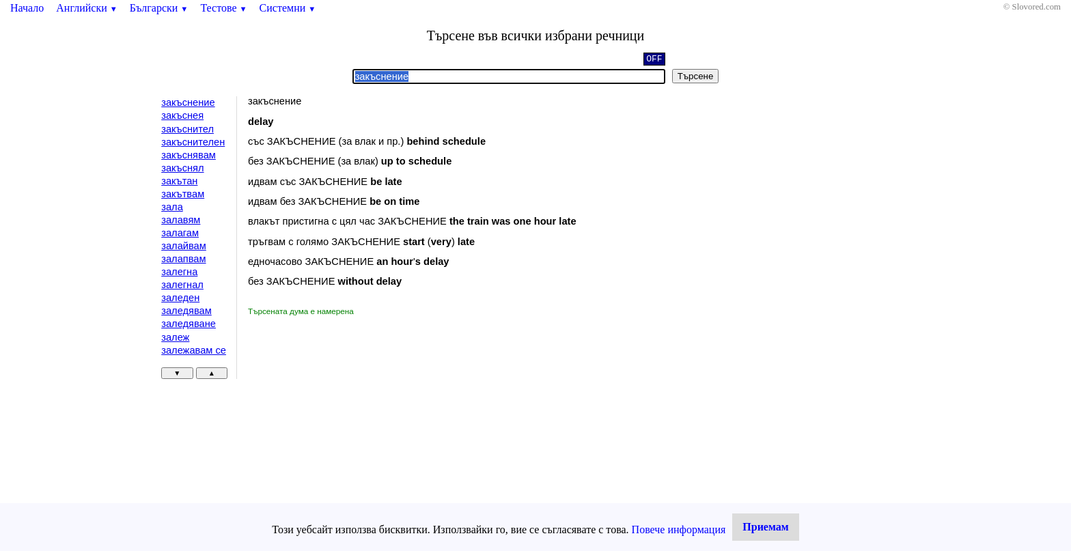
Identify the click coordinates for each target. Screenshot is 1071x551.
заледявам (186, 310)
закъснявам (188, 155)
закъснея (182, 115)
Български (159, 8)
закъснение (187, 102)
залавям (180, 219)
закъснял (182, 168)
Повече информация (679, 529)
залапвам (183, 258)
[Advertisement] (363, 419)
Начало (27, 8)
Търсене (696, 76)
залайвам (183, 245)
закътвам (182, 193)
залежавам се (193, 350)
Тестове (223, 8)
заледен (180, 297)
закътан (179, 180)
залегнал (182, 284)
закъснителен (193, 142)
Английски (86, 8)
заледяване (188, 323)
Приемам (765, 527)
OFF (654, 60)
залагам (180, 232)
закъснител (187, 129)
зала (172, 206)
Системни (288, 8)
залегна (179, 271)
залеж (175, 337)
